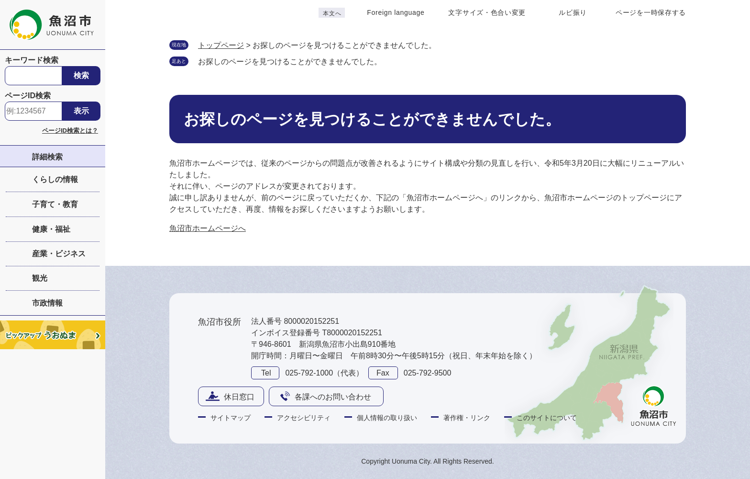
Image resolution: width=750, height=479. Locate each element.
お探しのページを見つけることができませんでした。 (290, 61)
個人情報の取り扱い (387, 417)
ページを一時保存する (651, 12)
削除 (391, 61)
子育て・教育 (55, 204)
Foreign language (395, 12)
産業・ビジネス (59, 254)
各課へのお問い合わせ (333, 397)
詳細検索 (47, 157)
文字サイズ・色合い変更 (487, 12)
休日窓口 (239, 397)
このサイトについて (547, 417)
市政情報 (47, 303)
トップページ (221, 45)
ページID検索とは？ (70, 130)
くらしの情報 (55, 179)
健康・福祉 (51, 229)
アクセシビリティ (304, 417)
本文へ (332, 13)
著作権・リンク (466, 417)
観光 (39, 278)
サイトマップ (230, 417)
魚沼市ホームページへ (207, 228)
